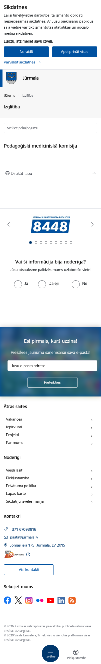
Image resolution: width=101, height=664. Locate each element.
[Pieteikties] (53, 382)
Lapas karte (16, 493)
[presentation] (42, 307)
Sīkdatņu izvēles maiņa (25, 501)
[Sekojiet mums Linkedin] (61, 600)
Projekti (12, 434)
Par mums (14, 442)
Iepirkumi (14, 427)
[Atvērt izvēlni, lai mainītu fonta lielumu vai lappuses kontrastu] (75, 655)
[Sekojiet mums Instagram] (29, 600)
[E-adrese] (14, 554)
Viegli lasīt (14, 470)
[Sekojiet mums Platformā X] (18, 600)
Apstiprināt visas (74, 51)
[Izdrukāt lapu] (50, 173)
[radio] (21, 283)
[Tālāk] (92, 224)
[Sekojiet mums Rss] (72, 600)
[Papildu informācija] (28, 554)
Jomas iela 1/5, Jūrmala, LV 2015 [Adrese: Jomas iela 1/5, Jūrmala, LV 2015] (37, 545)
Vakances (14, 419)
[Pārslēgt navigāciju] (50, 653)
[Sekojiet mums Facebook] (7, 600)
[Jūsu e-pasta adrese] (52, 365)
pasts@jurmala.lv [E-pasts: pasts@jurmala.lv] (24, 537)
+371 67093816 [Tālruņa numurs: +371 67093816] (23, 529)
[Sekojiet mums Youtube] (50, 600)
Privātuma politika (21, 485)
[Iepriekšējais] (8, 224)
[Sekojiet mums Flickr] (40, 600)
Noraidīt (26, 51)
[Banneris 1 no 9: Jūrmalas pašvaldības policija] (50, 224)
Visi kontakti (29, 569)
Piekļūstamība (17, 478)
